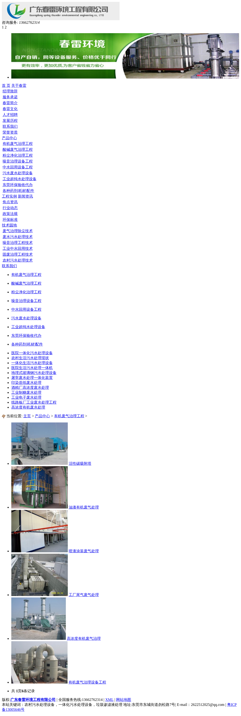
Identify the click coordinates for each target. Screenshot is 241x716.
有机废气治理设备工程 (87, 682)
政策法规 (10, 214)
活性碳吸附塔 (80, 463)
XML (109, 700)
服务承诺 (10, 97)
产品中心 (42, 416)
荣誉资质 (10, 132)
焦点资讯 (10, 202)
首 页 (6, 86)
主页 (27, 416)
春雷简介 (10, 103)
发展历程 (10, 121)
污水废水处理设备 (18, 173)
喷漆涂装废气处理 (84, 551)
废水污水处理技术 (18, 237)
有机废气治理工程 (18, 144)
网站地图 (123, 700)
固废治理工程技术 (18, 254)
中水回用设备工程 (18, 167)
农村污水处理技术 (18, 260)
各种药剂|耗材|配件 (18, 191)
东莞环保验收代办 (18, 185)
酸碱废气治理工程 (18, 149)
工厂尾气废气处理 (84, 595)
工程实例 (9, 196)
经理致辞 (10, 91)
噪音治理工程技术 (18, 243)
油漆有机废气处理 (84, 507)
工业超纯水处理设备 (19, 179)
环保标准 (10, 220)
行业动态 (10, 208)
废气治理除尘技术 (18, 231)
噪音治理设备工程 (18, 161)
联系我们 (10, 126)
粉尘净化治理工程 (18, 155)
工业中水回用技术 (18, 249)
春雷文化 (10, 109)
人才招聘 (10, 115)
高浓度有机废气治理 (84, 638)
